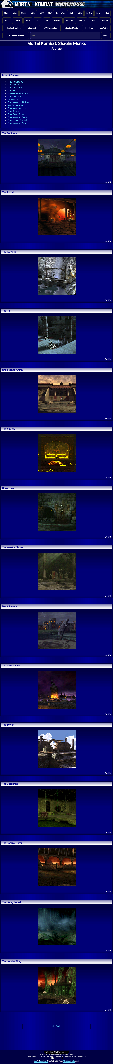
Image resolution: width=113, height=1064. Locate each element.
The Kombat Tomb (18, 117)
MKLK (93, 20)
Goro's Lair (14, 99)
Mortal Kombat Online (69, 1062)
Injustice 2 (32, 28)
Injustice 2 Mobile (13, 28)
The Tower (14, 111)
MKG (98, 13)
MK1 (6, 13)
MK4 (107, 13)
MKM (33, 13)
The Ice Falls (15, 87)
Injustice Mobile (71, 28)
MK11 (23, 13)
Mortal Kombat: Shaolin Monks (56, 43)
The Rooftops (15, 81)
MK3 (28, 20)
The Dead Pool (16, 114)
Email (78, 1060)
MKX (42, 13)
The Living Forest (17, 120)
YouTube (103, 28)
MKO (15, 13)
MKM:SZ (69, 20)
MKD (80, 13)
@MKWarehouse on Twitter (68, 1060)
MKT (7, 20)
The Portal (13, 84)
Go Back (56, 1026)
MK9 (50, 13)
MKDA (89, 13)
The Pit (12, 90)
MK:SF (82, 20)
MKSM (57, 20)
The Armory (14, 96)
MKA (71, 13)
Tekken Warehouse (16, 35)
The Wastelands (17, 108)
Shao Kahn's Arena (18, 93)
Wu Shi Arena (15, 105)
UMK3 (17, 20)
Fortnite (105, 20)
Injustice (89, 28)
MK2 (38, 20)
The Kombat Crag (17, 123)
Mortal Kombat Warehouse (41, 1062)
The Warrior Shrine (18, 102)
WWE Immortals (50, 28)
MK (47, 20)
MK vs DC (60, 13)
